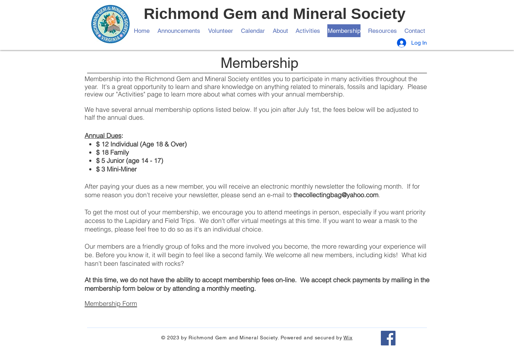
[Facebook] (388, 338)
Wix (347, 337)
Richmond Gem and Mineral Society (275, 13)
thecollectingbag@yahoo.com (335, 195)
